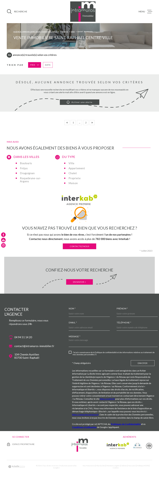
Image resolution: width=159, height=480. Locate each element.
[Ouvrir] (17, 11)
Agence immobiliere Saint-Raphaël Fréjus (36, 32)
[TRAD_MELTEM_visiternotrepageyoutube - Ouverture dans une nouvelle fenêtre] (3, 240)
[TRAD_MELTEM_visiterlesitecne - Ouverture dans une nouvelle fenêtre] (149, 446)
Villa (71, 163)
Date (48, 65)
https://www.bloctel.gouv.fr (85, 414)
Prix (34, 65)
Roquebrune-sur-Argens (30, 180)
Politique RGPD (143, 466)
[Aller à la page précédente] (66, 122)
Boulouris (26, 163)
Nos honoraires (89, 466)
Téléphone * (124, 322)
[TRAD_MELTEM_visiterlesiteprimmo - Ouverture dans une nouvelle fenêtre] (137, 446)
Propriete (75, 178)
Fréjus (24, 168)
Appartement (77, 168)
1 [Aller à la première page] (73, 122)
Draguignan (27, 173)
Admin (124, 466)
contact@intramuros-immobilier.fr (34, 346)
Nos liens (132, 466)
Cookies (116, 468)
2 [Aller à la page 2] (86, 122)
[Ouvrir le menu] (145, 11)
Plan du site (100, 466)
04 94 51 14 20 (23, 337)
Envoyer (142, 363)
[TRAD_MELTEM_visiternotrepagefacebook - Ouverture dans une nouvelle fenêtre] (3, 234)
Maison (73, 183)
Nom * (72, 308)
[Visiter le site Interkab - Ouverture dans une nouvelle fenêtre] (118, 446)
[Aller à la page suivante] (92, 122)
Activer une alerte (79, 102)
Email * (73, 322)
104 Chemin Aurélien (26, 356)
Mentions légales (113, 466)
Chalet (73, 173)
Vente (65, 32)
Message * (74, 336)
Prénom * (122, 308)
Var (73, 32)
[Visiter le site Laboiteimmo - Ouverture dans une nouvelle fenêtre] (16, 466)
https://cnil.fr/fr (107, 398)
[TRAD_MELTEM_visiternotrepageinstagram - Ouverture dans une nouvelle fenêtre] (3, 245)
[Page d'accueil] (83, 11)
